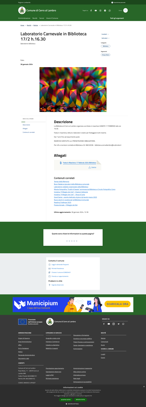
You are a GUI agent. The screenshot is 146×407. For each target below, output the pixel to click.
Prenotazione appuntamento (55, 368)
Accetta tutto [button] (65, 399)
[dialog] (73, 396)
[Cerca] (125, 10)
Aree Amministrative (24, 342)
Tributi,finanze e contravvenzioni (83, 342)
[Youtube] (95, 10)
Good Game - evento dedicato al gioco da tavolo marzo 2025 (75, 197)
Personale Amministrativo (26, 355)
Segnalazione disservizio (53, 372)
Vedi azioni (106, 38)
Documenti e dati (23, 358)
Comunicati (104, 342)
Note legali (76, 378)
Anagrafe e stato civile (53, 338)
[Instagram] (99, 10)
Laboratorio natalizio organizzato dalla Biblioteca (71, 186)
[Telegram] (104, 10)
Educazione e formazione (81, 335)
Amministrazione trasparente (82, 368)
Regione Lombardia (24, 2)
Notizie (35, 25)
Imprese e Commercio (52, 342)
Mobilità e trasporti (52, 348)
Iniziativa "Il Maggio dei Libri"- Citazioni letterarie (71, 192)
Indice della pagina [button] (28, 119)
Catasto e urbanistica (52, 345)
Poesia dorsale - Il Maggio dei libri (66, 205)
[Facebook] (90, 10)
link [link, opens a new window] (91, 396)
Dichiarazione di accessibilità (82, 382)
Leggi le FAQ (50, 375)
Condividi (105, 34)
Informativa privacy (79, 375)
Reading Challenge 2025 (62, 202)
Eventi (103, 357)
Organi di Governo (24, 338)
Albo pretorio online (79, 372)
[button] (73, 404)
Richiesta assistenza (52, 378)
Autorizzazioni (77, 349)
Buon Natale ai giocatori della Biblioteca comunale (71, 184)
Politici (20, 352)
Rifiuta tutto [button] (80, 399)
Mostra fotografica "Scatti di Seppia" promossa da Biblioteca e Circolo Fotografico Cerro (84, 189)
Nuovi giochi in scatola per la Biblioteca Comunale (71, 200)
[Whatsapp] (109, 10)
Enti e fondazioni (23, 348)
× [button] (144, 386)
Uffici (20, 345)
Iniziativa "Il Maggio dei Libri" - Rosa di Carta (69, 194)
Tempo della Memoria (61, 181)
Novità (29, 25)
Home (22, 25)
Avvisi (103, 345)
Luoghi (103, 354)
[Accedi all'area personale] (118, 2)
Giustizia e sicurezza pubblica (82, 338)
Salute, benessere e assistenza (83, 345)
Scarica (92, 167)
